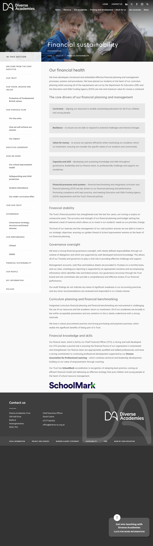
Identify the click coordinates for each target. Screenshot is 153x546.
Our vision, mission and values (18, 88)
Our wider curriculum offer (21, 196)
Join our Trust (14, 205)
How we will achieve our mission (20, 128)
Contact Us (117, 4)
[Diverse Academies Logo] (19, 10)
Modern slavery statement (67, 441)
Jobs (105, 441)
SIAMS (12, 254)
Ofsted (12, 245)
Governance (12, 214)
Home (57, 10)
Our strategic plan (16, 110)
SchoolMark (68, 368)
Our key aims (15, 118)
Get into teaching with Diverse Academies (129, 528)
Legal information (17, 441)
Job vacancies (135, 10)
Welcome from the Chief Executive (19, 68)
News (146, 10)
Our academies (80, 10)
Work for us (120, 10)
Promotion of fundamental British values (21, 100)
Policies (10, 289)
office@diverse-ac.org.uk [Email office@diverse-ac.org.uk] (54, 425)
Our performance (15, 237)
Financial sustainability (18, 263)
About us (66, 10)
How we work (13, 156)
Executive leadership (17, 147)
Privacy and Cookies (40, 441)
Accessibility (91, 441)
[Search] (147, 4)
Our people (12, 272)
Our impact (14, 138)
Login (105, 4)
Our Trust (11, 78)
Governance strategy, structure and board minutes (19, 225)
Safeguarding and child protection (20, 178)
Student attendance (18, 188)
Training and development (101, 10)
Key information (15, 280)
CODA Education (128, 441)
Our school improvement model (20, 166)
